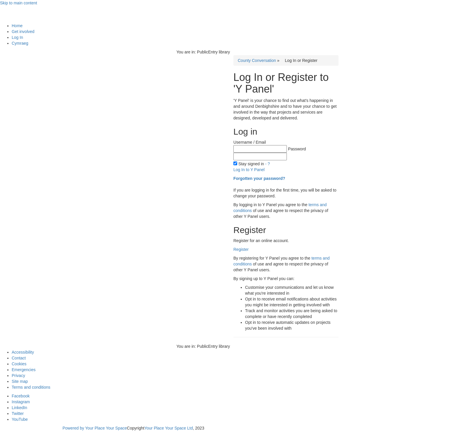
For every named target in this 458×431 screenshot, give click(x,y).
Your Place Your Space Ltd (168, 428)
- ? (267, 163)
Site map (20, 381)
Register (241, 249)
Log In (17, 37)
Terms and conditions (31, 387)
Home (17, 25)
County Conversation (257, 60)
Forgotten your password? (259, 178)
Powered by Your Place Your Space (95, 428)
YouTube (20, 419)
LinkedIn (19, 407)
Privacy (18, 375)
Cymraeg (20, 43)
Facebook (21, 396)
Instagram (21, 401)
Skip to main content (18, 3)
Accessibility (23, 352)
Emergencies (24, 369)
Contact (19, 358)
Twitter (18, 413)
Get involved (23, 31)
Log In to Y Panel (249, 169)
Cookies (19, 364)
